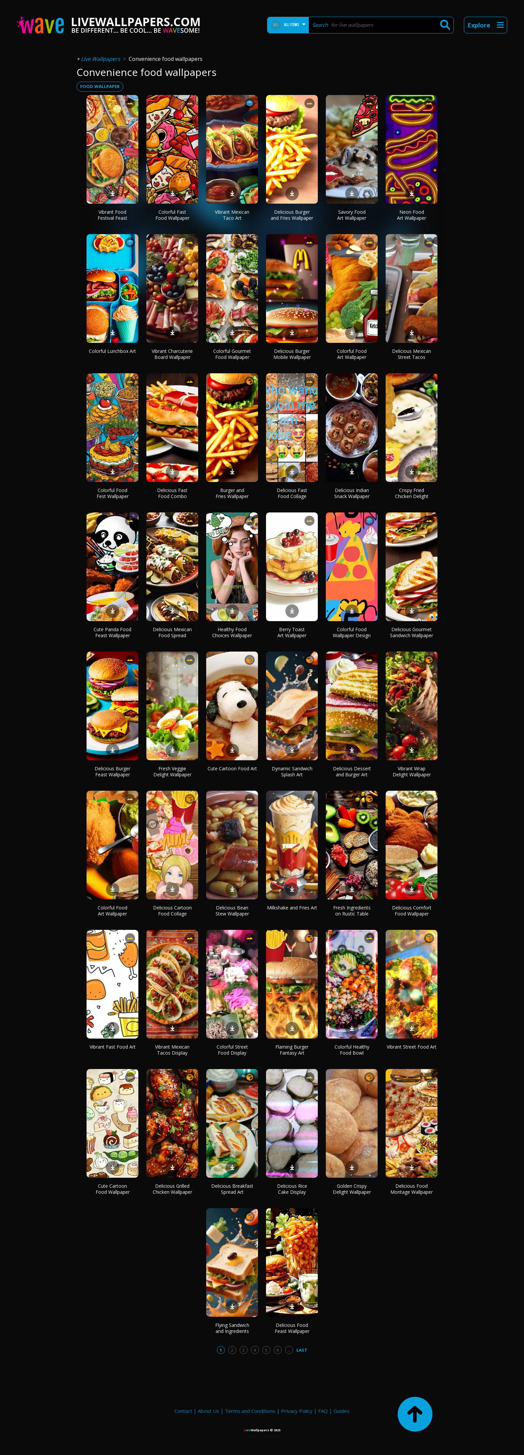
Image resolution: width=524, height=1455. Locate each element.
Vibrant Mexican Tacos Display (172, 1050)
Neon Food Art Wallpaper (411, 215)
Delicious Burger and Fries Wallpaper (292, 215)
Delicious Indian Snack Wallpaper (352, 493)
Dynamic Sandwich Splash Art (292, 771)
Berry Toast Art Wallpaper (291, 632)
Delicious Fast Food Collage (292, 493)
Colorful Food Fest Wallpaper (113, 493)
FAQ (323, 1411)
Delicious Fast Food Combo (172, 493)
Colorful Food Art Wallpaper (352, 354)
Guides (342, 1411)
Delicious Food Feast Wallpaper (292, 1328)
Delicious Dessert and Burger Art (352, 771)
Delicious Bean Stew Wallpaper (232, 910)
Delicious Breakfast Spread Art (232, 1189)
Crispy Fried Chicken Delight (411, 493)
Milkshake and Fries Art (292, 907)
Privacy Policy (296, 1411)
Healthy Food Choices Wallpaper (232, 632)
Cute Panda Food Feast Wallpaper (112, 632)
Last (301, 1350)
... (288, 1350)
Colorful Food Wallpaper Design (352, 632)
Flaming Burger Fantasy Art (291, 1050)
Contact (183, 1411)
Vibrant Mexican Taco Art (232, 215)
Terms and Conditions (250, 1411)
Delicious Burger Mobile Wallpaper (292, 354)
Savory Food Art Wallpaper (351, 215)
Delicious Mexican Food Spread (172, 632)
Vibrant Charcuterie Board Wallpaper (172, 354)
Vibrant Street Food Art (411, 1047)
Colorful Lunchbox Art (112, 351)
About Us (208, 1411)
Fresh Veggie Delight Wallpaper (172, 771)
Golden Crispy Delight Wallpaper (352, 1189)
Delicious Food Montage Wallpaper (411, 1189)
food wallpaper (100, 86)
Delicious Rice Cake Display (292, 1189)
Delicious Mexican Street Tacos (411, 354)
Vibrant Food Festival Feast (112, 215)
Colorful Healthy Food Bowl (352, 1050)
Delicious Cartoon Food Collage (172, 910)
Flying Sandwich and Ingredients (232, 1328)
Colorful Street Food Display (232, 1050)
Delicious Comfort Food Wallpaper (411, 910)
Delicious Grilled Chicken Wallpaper (172, 1189)
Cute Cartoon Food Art (232, 768)
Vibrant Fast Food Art (113, 1047)
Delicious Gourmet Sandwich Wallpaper (411, 632)
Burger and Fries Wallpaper (232, 493)
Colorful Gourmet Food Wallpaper (232, 354)
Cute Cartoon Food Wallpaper (113, 1189)
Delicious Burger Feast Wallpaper (112, 771)
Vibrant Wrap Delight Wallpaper (412, 771)
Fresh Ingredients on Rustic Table (352, 910)
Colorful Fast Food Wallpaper (172, 215)
